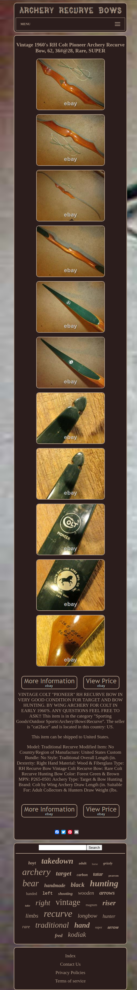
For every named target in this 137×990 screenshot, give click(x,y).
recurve (58, 913)
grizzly (108, 863)
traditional (52, 925)
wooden (86, 893)
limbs (31, 915)
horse (95, 864)
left (47, 893)
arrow (113, 927)
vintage (68, 902)
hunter (109, 916)
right (43, 902)
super (98, 927)
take (27, 905)
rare (26, 926)
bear (30, 883)
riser (109, 903)
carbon (82, 875)
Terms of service (70, 981)
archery (36, 872)
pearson (113, 875)
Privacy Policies (70, 972)
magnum (91, 905)
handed (31, 894)
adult (82, 863)
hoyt (32, 863)
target (63, 873)
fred (58, 935)
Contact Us (70, 964)
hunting (104, 883)
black (78, 884)
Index (70, 955)
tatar (98, 874)
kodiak (77, 934)
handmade (54, 885)
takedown (57, 860)
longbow (87, 915)
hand (82, 925)
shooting (65, 893)
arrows (107, 893)
